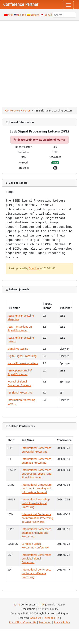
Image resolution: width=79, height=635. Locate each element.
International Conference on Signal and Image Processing (36, 573)
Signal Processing (18, 348)
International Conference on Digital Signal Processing (36, 558)
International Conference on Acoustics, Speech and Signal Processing (36, 473)
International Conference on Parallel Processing (36, 449)
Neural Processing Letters (23, 363)
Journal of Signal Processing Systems (19, 383)
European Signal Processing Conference (35, 545)
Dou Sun (34, 268)
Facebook (49, 618)
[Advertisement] (39, 62)
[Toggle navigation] (68, 5)
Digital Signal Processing (22, 356)
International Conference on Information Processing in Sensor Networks (37, 518)
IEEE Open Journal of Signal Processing (20, 372)
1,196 (41, 604)
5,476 (17, 604)
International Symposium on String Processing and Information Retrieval (37, 488)
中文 (10, 14)
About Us (35, 618)
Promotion (45, 622)
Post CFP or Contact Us (22, 622)
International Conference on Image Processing (36, 460)
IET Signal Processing (20, 392)
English (22, 14)
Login (28, 139)
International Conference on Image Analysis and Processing (36, 532)
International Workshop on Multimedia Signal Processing (36, 503)
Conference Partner (17, 110)
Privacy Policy (62, 622)
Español (35, 14)
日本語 (48, 14)
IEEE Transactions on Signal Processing (20, 328)
